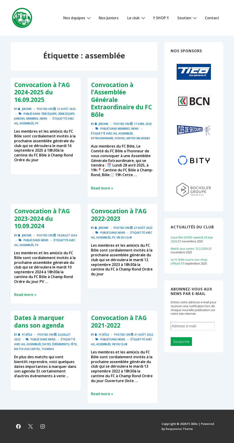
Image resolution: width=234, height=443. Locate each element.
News (43, 118)
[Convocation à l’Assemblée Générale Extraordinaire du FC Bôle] (143, 124)
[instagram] (42, 426)
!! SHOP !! (161, 17)
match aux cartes (27, 349)
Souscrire (181, 341)
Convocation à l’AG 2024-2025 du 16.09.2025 (42, 92)
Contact (212, 17)
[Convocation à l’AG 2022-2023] (143, 228)
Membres (32, 118)
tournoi (47, 349)
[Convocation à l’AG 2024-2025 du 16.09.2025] (66, 109)
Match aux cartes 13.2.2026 (189, 248)
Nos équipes (77, 17)
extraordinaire (102, 138)
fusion (120, 138)
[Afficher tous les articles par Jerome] (25, 109)
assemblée (26, 123)
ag (16, 123)
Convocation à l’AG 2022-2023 (119, 215)
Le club (136, 17)
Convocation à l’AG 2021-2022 (119, 321)
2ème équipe (66, 114)
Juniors (19, 118)
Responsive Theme (179, 429)
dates (46, 344)
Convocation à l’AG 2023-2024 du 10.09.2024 (42, 218)
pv (36, 123)
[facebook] (18, 426)
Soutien (187, 17)
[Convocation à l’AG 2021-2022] (143, 334)
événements (60, 344)
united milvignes (138, 138)
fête (74, 344)
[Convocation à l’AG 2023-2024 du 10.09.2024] (67, 235)
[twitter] (30, 426)
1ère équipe (49, 114)
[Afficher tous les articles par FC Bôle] (25, 334)
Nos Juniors (109, 17)
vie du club (124, 237)
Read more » (102, 188)
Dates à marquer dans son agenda (39, 321)
